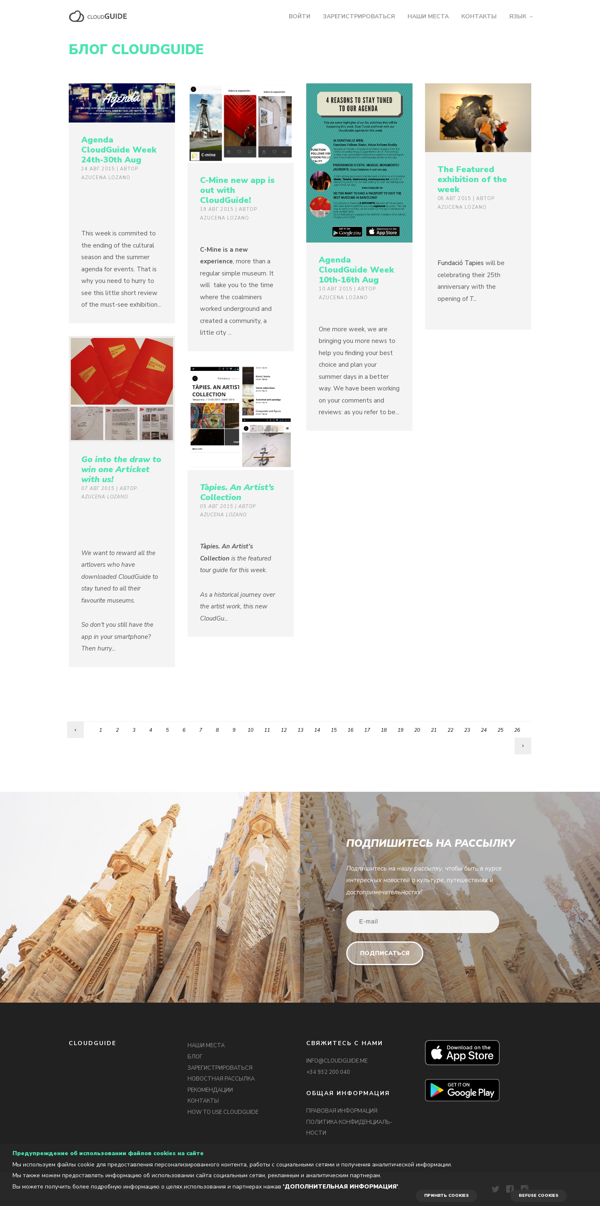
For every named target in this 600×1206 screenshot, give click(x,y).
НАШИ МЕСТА (428, 16)
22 (450, 730)
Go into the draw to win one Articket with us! (121, 469)
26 (517, 730)
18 (384, 730)
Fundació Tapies (461, 263)
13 (300, 730)
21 (434, 730)
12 (284, 730)
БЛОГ (195, 1057)
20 (417, 730)
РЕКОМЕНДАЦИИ (210, 1090)
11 (267, 730)
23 (467, 730)
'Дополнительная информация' (340, 1187)
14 (317, 730)
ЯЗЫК (517, 16)
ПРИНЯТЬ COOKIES (446, 1195)
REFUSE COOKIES (538, 1195)
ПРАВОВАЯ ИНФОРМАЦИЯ (342, 1111)
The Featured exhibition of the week (472, 179)
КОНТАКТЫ (479, 16)
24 (484, 730)
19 (400, 730)
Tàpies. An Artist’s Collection (237, 492)
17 (367, 730)
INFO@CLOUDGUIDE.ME (337, 1061)
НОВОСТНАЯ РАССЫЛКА (221, 1079)
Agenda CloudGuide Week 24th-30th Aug (118, 149)
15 (334, 730)
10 (250, 730)
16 (350, 730)
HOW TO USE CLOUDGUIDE (223, 1112)
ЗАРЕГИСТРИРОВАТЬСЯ (359, 16)
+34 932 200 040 (328, 1072)
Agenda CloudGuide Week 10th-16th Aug (356, 269)
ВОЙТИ (299, 16)
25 (500, 730)
